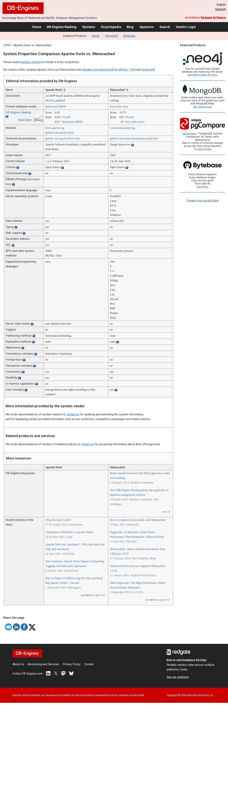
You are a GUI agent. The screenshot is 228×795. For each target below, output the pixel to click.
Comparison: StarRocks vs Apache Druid (69, 532)
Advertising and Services (43, 664)
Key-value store (119, 106)
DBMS (7, 45)
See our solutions (178, 677)
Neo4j (95, 36)
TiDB (132, 69)
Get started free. (202, 106)
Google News (99, 595)
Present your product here (202, 200)
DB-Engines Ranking (61, 27)
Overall (66, 117)
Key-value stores (135, 121)
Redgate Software (213, 17)
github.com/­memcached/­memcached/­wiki (134, 138)
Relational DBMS (55, 106)
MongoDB (111, 36)
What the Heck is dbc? (58, 519)
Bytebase (129, 36)
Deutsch (220, 9)
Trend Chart (24, 120)
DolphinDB (148, 69)
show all (166, 511)
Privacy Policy (72, 664)
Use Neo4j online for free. (203, 74)
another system (31, 62)
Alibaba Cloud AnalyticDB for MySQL (105, 69)
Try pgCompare (202, 149)
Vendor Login (186, 27)
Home (36, 27)
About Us (18, 664)
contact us (72, 414)
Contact (89, 664)
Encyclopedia (111, 27)
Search (164, 27)
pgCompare (189, 133)
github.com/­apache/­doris (59, 132)
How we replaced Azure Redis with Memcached (137, 519)
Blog (130, 27)
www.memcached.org (122, 127)
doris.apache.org (54, 127)
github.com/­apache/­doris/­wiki (62, 138)
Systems (88, 27)
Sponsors (146, 27)
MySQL (50, 100)
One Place (202, 186)
